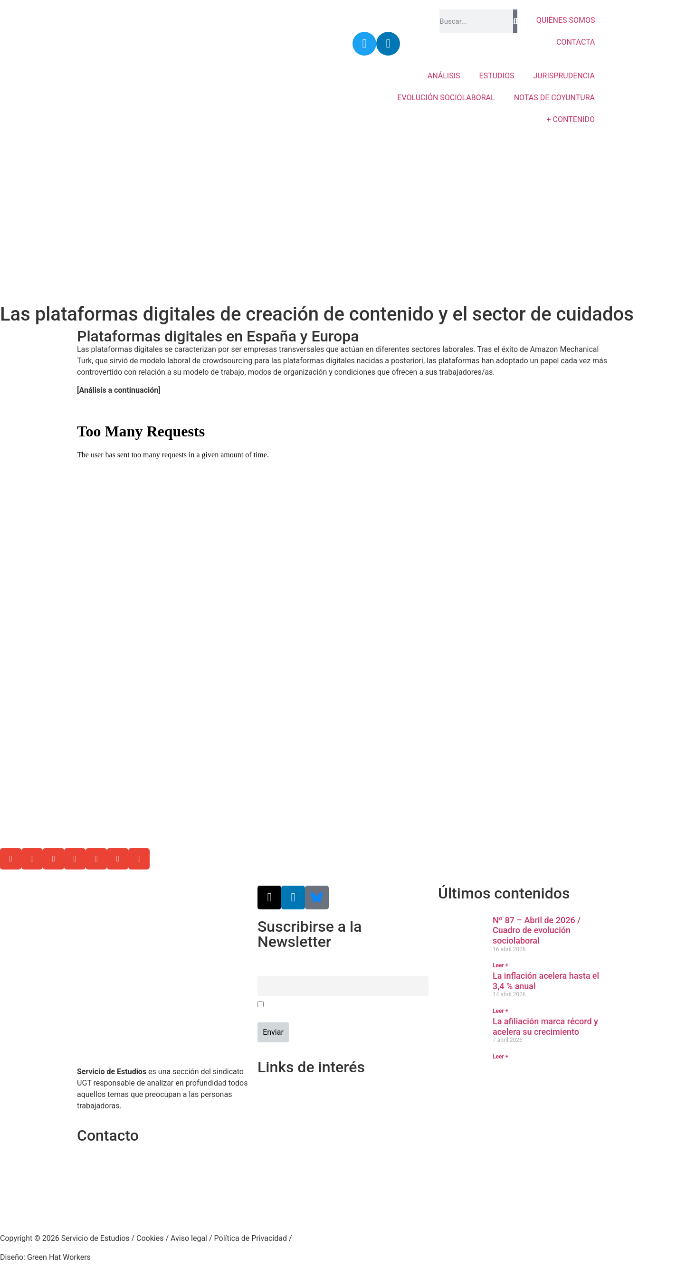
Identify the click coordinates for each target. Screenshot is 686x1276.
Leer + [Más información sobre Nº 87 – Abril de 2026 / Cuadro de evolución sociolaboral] (500, 965)
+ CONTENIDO (570, 119)
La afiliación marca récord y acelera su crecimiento (545, 1026)
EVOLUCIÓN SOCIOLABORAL (446, 97)
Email (266, 970)
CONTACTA (575, 42)
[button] (10, 859)
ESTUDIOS (496, 75)
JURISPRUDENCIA (564, 75)
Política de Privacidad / (253, 1238)
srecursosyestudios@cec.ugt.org (132, 1205)
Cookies (149, 1238)
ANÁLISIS (444, 75)
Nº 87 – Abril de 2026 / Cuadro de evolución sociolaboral (537, 930)
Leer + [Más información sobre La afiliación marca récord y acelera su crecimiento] (500, 1056)
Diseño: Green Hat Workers (45, 1257)
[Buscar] (515, 21)
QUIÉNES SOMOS (565, 20)
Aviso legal (189, 1238)
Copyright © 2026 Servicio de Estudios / (68, 1238)
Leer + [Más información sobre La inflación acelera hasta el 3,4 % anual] (500, 1011)
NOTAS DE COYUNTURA (554, 97)
